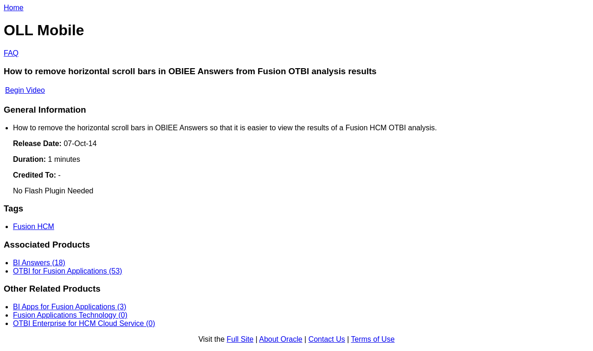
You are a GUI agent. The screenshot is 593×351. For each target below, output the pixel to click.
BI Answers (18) (39, 263)
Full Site (240, 339)
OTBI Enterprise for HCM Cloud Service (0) (84, 323)
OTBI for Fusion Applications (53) (67, 271)
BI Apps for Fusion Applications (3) (69, 307)
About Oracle (280, 339)
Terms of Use (373, 339)
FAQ (11, 53)
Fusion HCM (33, 226)
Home (14, 8)
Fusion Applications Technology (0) (70, 315)
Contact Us (327, 339)
